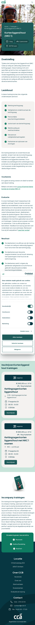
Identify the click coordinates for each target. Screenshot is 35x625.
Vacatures (18, 577)
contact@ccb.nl (20, 606)
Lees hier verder (23, 230)
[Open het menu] (32, 2)
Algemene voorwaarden (17, 622)
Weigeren (17, 349)
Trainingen (13, 26)
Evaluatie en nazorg (18, 592)
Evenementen (18, 588)
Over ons (18, 580)
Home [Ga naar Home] (6, 26)
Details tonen (24, 331)
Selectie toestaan (17, 343)
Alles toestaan (17, 337)
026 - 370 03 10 (20, 602)
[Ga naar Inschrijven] (10, 413)
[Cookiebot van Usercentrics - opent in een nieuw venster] (25, 274)
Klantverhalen (18, 584)
